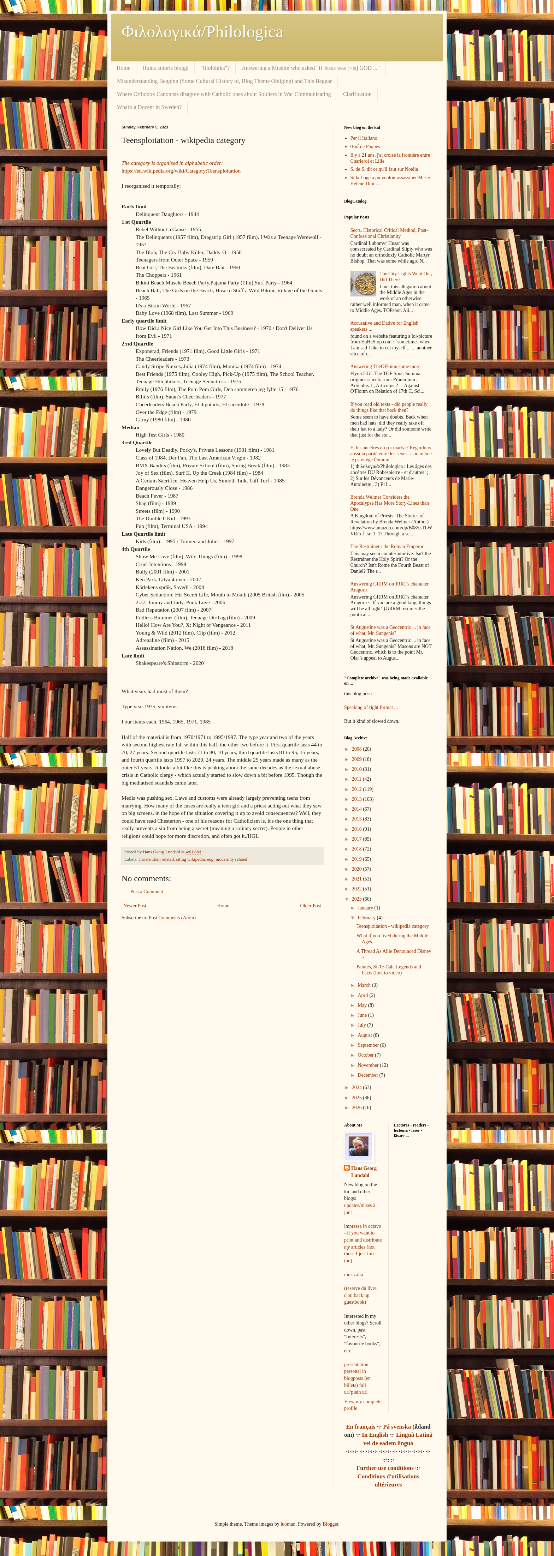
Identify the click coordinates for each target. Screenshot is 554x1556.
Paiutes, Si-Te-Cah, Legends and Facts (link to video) (388, 969)
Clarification (357, 94)
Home (123, 68)
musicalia (353, 1274)
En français (360, 1426)
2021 (357, 879)
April (363, 995)
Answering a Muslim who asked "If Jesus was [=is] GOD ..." (310, 68)
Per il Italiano (363, 138)
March (365, 985)
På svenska (397, 1426)
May (363, 1005)
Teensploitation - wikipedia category (392, 926)
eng (210, 859)
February (367, 917)
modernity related (231, 859)
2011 (357, 779)
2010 (357, 769)
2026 (357, 1107)
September (369, 1045)
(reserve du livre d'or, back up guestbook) (360, 1295)
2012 (357, 789)
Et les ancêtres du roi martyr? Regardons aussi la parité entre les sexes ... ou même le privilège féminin (391, 453)
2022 (357, 888)
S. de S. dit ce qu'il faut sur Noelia (384, 169)
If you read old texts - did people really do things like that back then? (389, 407)
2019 (357, 859)
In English (375, 1434)
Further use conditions (385, 1468)
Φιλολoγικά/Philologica (202, 31)
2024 (357, 1087)
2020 (357, 869)
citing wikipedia (190, 859)
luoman (288, 1524)
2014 (357, 809)
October (366, 1055)
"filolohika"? (215, 68)
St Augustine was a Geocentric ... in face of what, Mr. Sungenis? (390, 630)
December (368, 1075)
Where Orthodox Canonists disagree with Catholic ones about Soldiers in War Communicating (224, 94)
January (366, 908)
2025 (357, 1097)
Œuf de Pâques (365, 146)
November (369, 1065)
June (363, 1015)
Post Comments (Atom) (172, 917)
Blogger (330, 1524)
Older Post (311, 905)
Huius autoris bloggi (165, 68)
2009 (357, 759)
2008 (357, 749)
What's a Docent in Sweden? (149, 107)
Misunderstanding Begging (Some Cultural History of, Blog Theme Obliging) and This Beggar (224, 81)
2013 (357, 799)
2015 (357, 819)
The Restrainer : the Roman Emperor (387, 546)
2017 (357, 839)
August (365, 1035)
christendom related (156, 859)
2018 (357, 849)
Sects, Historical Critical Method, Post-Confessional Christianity (389, 233)
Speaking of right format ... (371, 707)
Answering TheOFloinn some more (385, 366)
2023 (357, 899)
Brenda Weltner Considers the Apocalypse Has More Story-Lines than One (389, 503)
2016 (357, 829)
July (362, 1025)
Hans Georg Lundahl (364, 1172)
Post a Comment (146, 891)
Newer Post (134, 905)
